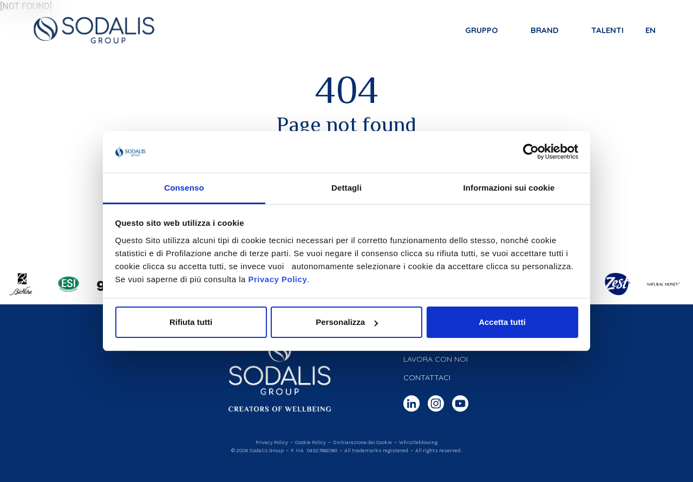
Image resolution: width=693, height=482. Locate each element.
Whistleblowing (418, 442)
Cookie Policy (310, 442)
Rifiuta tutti (190, 322)
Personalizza (347, 322)
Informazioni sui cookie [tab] (509, 187)
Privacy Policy (277, 279)
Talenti (607, 30)
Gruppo (481, 30)
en (650, 30)
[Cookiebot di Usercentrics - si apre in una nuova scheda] (530, 152)
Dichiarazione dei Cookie (362, 442)
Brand (544, 30)
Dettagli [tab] (346, 187)
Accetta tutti (502, 322)
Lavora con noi (435, 359)
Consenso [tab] (184, 187)
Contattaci (426, 377)
